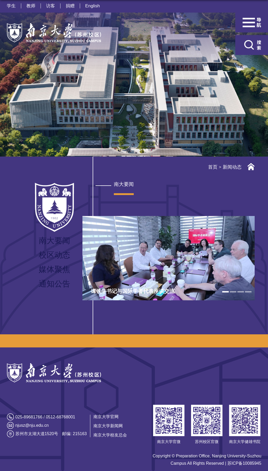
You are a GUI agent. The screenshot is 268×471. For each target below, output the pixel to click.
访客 (50, 5)
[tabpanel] (168, 258)
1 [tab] (225, 291)
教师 (30, 5)
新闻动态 (232, 167)
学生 (11, 5)
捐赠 (70, 5)
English (92, 5)
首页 (212, 167)
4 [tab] (248, 291)
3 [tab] (240, 291)
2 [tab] (233, 291)
